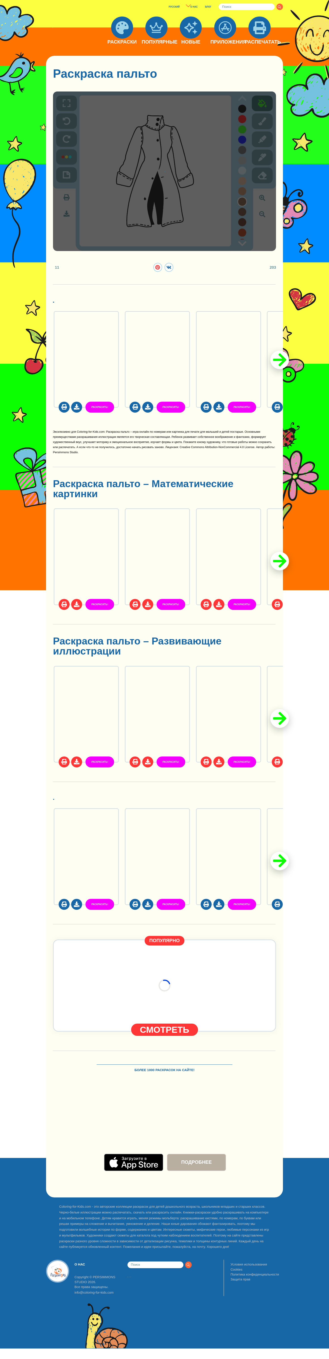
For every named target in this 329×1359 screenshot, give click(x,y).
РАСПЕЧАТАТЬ (259, 42)
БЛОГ (208, 7)
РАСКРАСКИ (122, 42)
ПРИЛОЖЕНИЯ (225, 42)
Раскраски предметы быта (119, 799)
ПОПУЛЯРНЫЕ (156, 42)
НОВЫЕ (190, 42)
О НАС (194, 7)
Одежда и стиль (92, 301)
